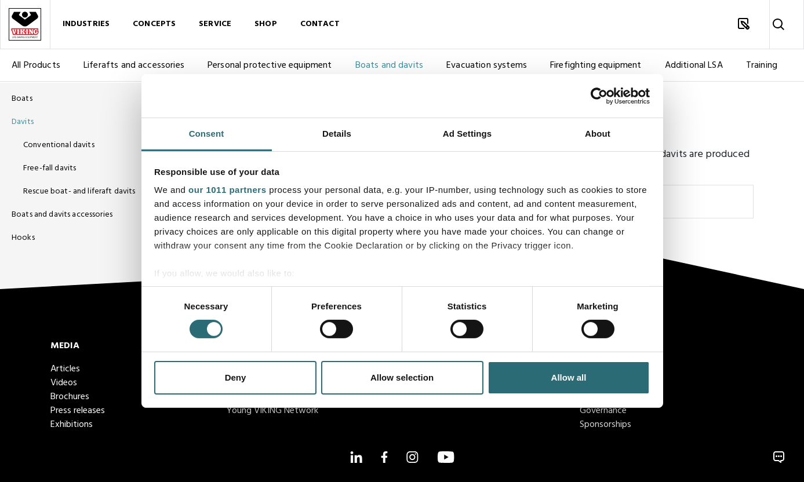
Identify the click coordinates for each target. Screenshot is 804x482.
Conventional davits (58, 145)
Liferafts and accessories (133, 66)
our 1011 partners (227, 190)
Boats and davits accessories (62, 214)
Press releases (77, 410)
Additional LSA (694, 66)
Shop (265, 24)
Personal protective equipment (270, 66)
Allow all (569, 377)
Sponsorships (605, 424)
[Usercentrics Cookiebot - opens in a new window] (599, 95)
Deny (235, 377)
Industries (86, 24)
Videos (63, 382)
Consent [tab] (206, 133)
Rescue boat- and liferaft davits (79, 191)
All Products (36, 66)
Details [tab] (336, 133)
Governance (603, 410)
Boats (22, 98)
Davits (23, 122)
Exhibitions (71, 424)
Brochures (69, 396)
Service (215, 24)
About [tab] (597, 133)
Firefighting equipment (596, 66)
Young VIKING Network (272, 410)
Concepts (154, 24)
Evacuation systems (486, 66)
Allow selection (402, 377)
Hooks (23, 237)
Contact (320, 24)
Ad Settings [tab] (467, 133)
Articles (65, 369)
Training (761, 66)
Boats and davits (389, 66)
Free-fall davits (49, 168)
